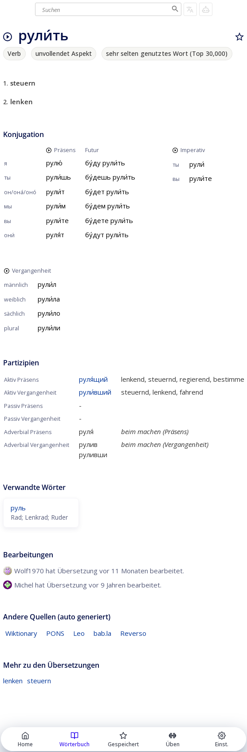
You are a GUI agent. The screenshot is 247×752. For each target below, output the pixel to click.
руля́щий (93, 379)
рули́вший (95, 392)
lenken (13, 680)
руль (18, 507)
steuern (39, 680)
